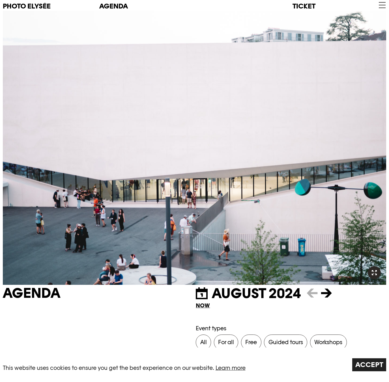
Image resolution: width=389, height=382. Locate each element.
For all (226, 342)
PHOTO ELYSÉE (27, 6)
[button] (381, 5)
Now (203, 305)
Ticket (304, 6)
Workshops (328, 342)
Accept (369, 365)
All (203, 342)
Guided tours (285, 342)
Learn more (231, 367)
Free (251, 342)
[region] (194, 365)
